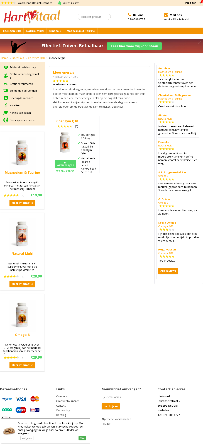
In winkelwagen (65, 163)
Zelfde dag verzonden (23, 90)
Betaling (61, 414)
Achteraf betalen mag (23, 67)
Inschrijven (111, 406)
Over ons (62, 396)
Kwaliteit (15, 105)
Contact (61, 405)
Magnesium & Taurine (81, 31)
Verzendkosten (71, 2)
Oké (82, 438)
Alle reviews (168, 270)
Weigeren (27, 438)
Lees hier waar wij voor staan (134, 46)
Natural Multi (35, 31)
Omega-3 (55, 31)
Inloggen (190, 3)
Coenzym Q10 (12, 31)
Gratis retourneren (21, 83)
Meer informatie (22, 202)
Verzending (63, 410)
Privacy (106, 423)
